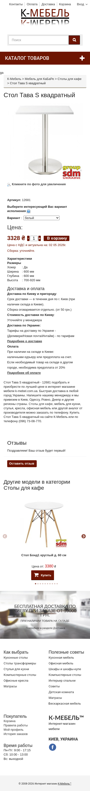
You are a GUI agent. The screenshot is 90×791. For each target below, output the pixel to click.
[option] (43, 536)
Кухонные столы (16, 657)
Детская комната (61, 692)
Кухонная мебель (61, 657)
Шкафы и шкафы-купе (65, 669)
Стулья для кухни (16, 669)
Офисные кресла (16, 680)
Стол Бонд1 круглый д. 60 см (43, 555)
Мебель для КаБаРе (39, 79)
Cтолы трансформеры (20, 663)
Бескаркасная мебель (65, 703)
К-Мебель (14, 79)
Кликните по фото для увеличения (36, 184)
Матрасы (10, 686)
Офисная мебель (61, 663)
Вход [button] (80, 4)
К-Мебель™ (64, 783)
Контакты (16, 4)
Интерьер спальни (62, 680)
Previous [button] (4, 536)
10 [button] (57, 583)
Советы (54, 686)
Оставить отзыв (21, 463)
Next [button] (83, 536)
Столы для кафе (70, 79)
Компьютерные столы (20, 675)
